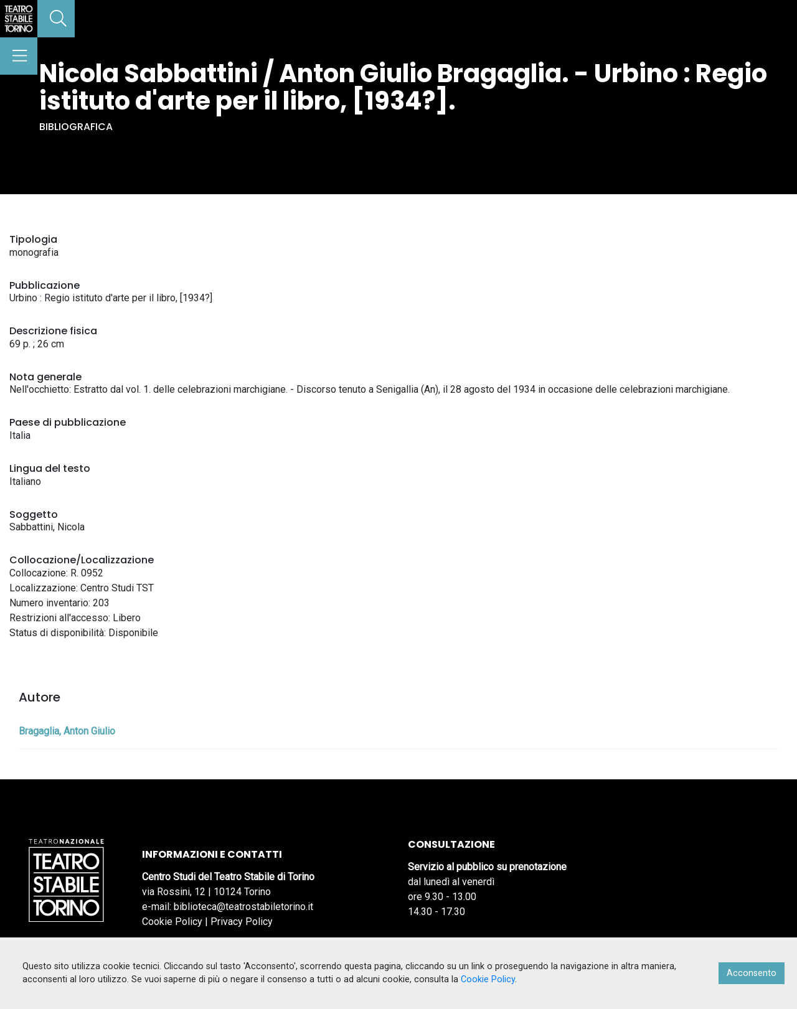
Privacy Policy (241, 921)
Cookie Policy (172, 921)
